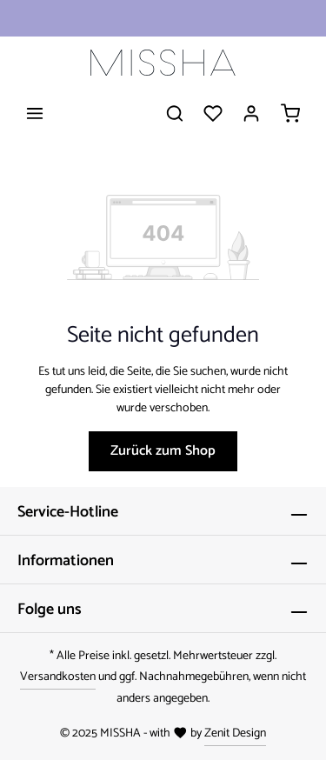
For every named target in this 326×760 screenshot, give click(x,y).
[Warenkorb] (290, 113)
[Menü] (34, 113)
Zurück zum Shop (163, 451)
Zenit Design (235, 733)
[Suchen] (174, 113)
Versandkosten (58, 677)
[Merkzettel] (213, 113)
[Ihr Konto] (251, 113)
